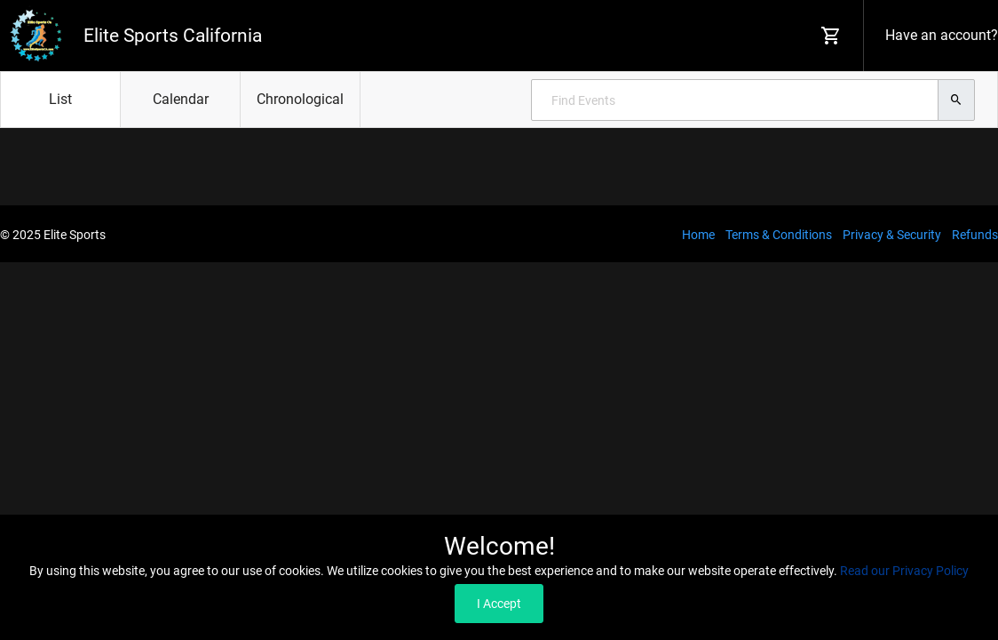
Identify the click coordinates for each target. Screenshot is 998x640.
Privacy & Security (892, 235)
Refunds (975, 235)
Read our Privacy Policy (904, 571)
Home (698, 235)
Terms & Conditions (778, 235)
